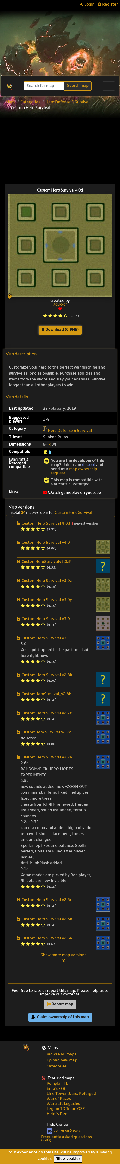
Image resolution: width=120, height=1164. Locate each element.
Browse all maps (61, 1054)
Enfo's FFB (56, 1089)
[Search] (44, 85)
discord (88, 465)
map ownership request (74, 471)
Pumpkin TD (58, 1083)
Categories (30, 102)
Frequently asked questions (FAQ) (66, 1139)
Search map (78, 85)
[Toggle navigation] (108, 86)
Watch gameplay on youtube (72, 493)
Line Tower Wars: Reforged (71, 1094)
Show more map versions (63, 958)
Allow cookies (67, 1159)
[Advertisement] (60, 41)
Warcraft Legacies (63, 1104)
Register (108, 4)
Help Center (58, 1124)
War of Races (59, 1099)
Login (87, 4)
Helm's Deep (58, 1114)
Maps (10, 102)
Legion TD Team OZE (66, 1109)
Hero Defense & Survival (68, 102)
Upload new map (62, 1060)
